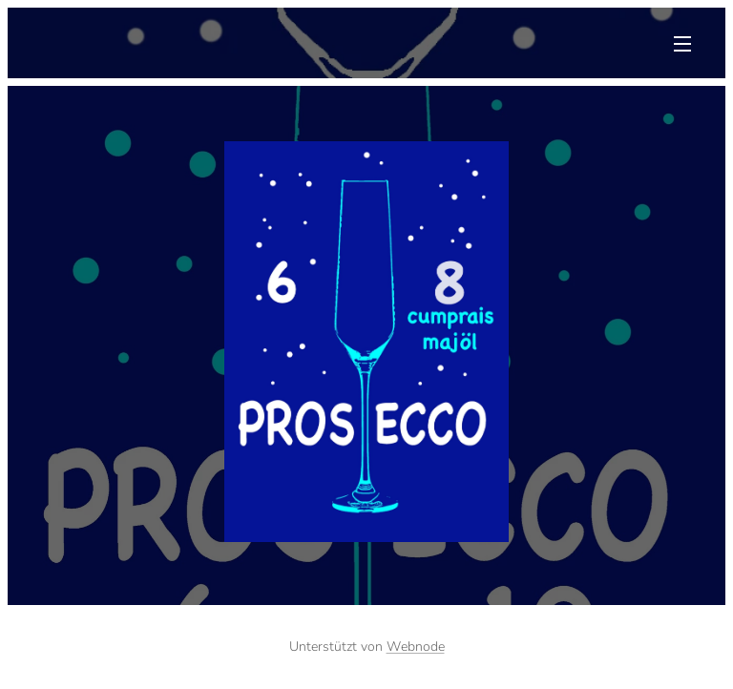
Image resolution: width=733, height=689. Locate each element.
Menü (682, 44)
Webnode (416, 646)
